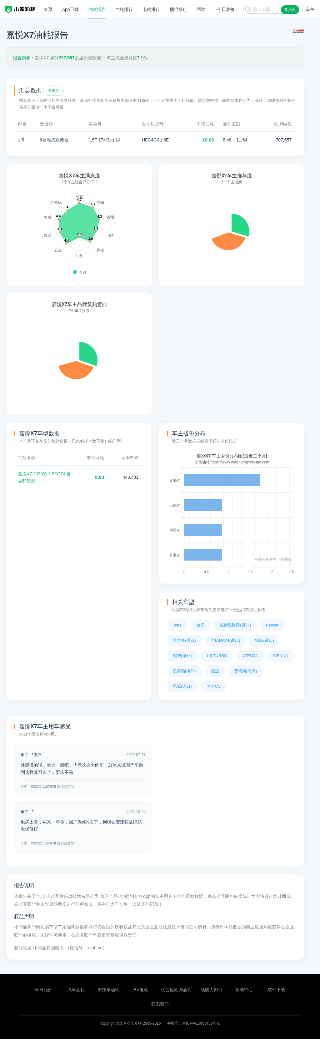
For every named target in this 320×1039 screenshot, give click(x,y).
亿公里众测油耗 (176, 989)
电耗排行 (151, 9)
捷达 (215, 671)
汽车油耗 (76, 989)
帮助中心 (244, 989)
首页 (48, 9)
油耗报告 (97, 9)
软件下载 (276, 989)
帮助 (201, 9)
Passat (272, 625)
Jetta (177, 625)
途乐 (201, 625)
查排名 (53, 90)
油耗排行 (124, 9)
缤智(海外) (182, 655)
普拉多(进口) (184, 640)
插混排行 (178, 9)
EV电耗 (141, 989)
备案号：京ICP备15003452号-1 (193, 1023)
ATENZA (250, 655)
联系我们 (160, 1004)
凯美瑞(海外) (184, 671)
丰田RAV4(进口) (225, 640)
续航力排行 (211, 989)
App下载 (70, 9)
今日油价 (43, 989)
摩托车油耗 (108, 989)
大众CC (214, 686)
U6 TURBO (217, 655)
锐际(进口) (264, 640)
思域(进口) (182, 686)
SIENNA (280, 655)
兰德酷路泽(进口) (235, 625)
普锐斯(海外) (245, 671)
